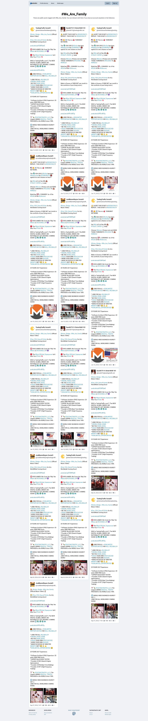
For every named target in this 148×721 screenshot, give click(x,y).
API (45, 714)
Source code (108, 712)
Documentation (48, 712)
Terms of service (33, 712)
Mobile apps (60, 3)
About (52, 3)
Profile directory (44, 3)
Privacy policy (32, 714)
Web (46, 150)
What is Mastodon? (74, 710)
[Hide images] (32, 134)
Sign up (115, 3)
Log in (107, 3)
